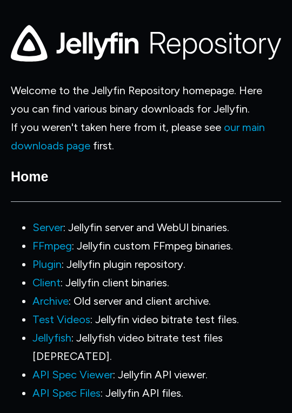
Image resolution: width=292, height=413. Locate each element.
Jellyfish (51, 337)
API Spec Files (66, 392)
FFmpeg (52, 245)
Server (47, 227)
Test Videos (61, 319)
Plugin (47, 264)
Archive (50, 300)
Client (46, 282)
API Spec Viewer (72, 374)
